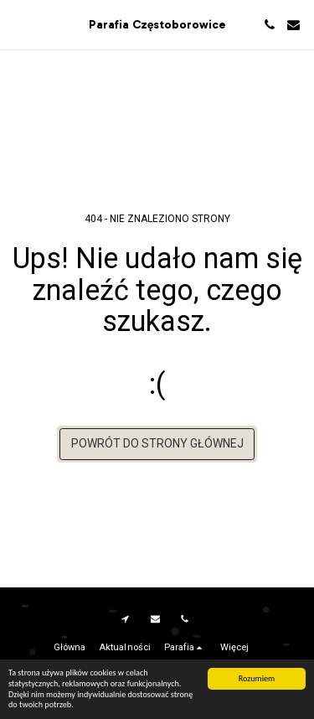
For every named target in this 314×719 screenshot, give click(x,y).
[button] (18, 24)
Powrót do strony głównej (157, 443)
